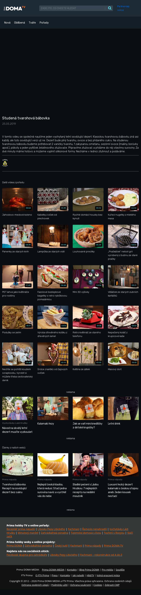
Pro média (107, 569)
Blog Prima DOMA (89, 569)
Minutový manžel (28, 532)
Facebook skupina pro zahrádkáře (27, 555)
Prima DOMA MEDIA (53, 569)
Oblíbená (19, 22)
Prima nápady (93, 545)
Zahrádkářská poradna (54, 532)
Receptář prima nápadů (21, 529)
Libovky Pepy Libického (51, 529)
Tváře (32, 22)
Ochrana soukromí (80, 585)
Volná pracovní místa (108, 575)
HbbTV (90, 575)
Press (55, 575)
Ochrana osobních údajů (35, 585)
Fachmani (73, 529)
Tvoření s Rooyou (114, 532)
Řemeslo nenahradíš (94, 529)
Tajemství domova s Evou (86, 532)
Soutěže (120, 569)
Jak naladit (78, 575)
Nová (7, 22)
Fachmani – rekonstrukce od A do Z (101, 555)
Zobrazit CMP (112, 585)
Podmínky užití (59, 585)
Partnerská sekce (123, 8)
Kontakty (72, 569)
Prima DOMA (14, 545)
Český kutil (61, 545)
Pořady (44, 22)
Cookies (97, 585)
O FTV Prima (42, 575)
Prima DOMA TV (113, 545)
